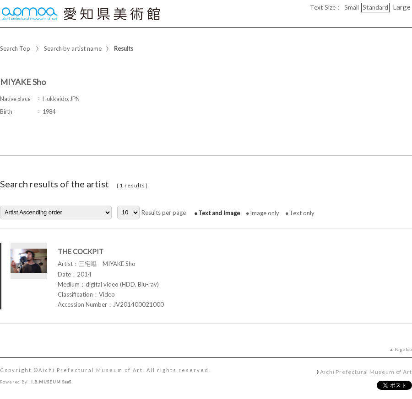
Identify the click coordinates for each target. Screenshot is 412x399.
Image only (264, 213)
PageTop (403, 349)
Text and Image (219, 213)
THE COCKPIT (80, 251)
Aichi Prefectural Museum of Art (366, 371)
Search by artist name (73, 48)
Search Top (15, 48)
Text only (301, 213)
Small (351, 7)
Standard (375, 7)
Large (402, 7)
